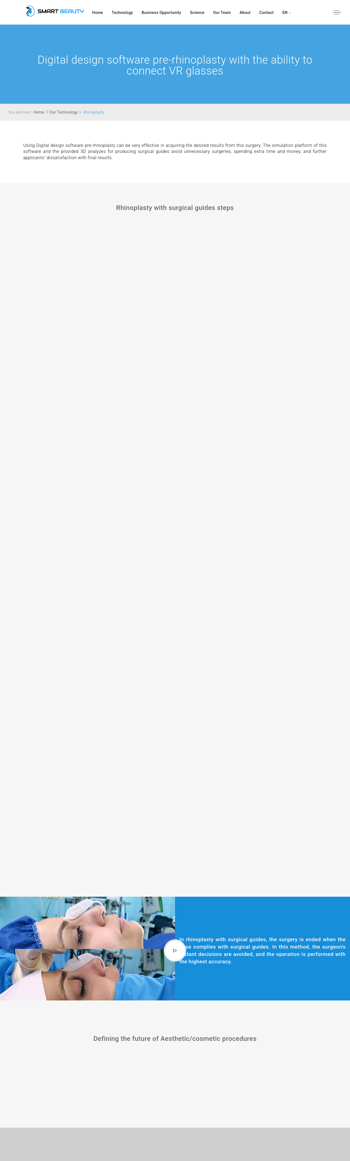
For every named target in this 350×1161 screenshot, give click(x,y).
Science (197, 12)
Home (97, 12)
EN (285, 12)
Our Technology (64, 112)
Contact (266, 12)
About (245, 12)
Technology (122, 12)
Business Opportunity (161, 12)
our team (222, 12)
